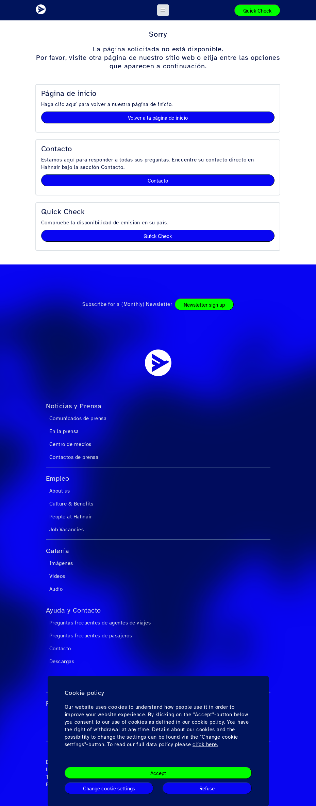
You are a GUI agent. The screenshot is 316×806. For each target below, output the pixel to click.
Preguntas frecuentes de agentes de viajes (100, 623)
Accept (158, 773)
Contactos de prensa (74, 457)
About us (59, 491)
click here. (205, 744)
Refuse (207, 789)
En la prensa (64, 431)
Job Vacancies (66, 530)
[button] (163, 10)
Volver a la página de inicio (158, 118)
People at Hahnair (70, 517)
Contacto (158, 181)
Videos (57, 576)
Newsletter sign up (204, 305)
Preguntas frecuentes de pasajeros (90, 636)
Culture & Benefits (71, 504)
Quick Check (257, 11)
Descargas (61, 661)
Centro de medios (70, 444)
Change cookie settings (109, 789)
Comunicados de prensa (78, 418)
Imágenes (61, 563)
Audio (56, 589)
